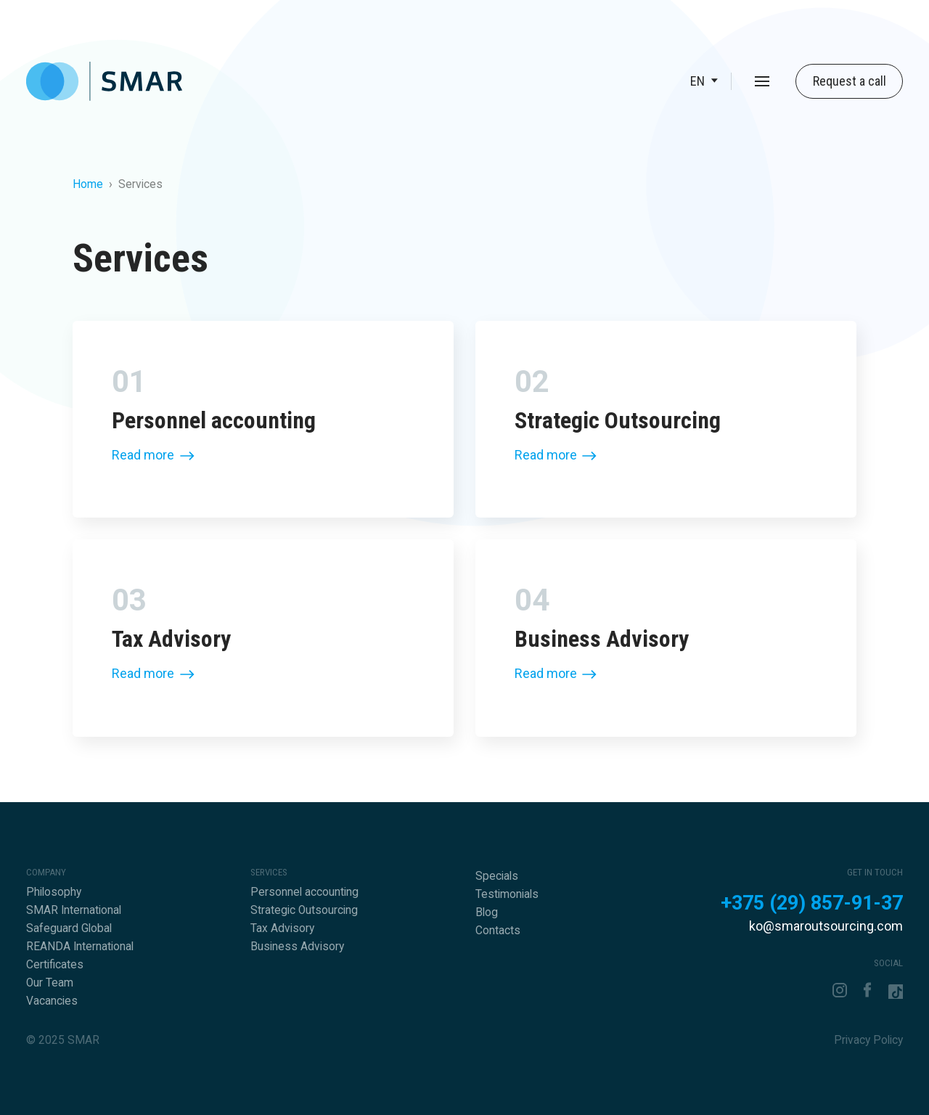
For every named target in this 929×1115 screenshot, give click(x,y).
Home (88, 184)
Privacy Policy (868, 1040)
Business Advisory (297, 946)
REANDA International (80, 946)
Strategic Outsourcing (304, 910)
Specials (496, 876)
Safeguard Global (69, 928)
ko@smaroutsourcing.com (826, 926)
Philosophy (53, 892)
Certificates (54, 964)
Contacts (497, 930)
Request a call (849, 81)
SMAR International (73, 910)
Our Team (49, 982)
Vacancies (52, 1001)
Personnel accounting (304, 892)
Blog (486, 912)
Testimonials (507, 894)
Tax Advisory (282, 928)
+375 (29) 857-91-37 (812, 903)
